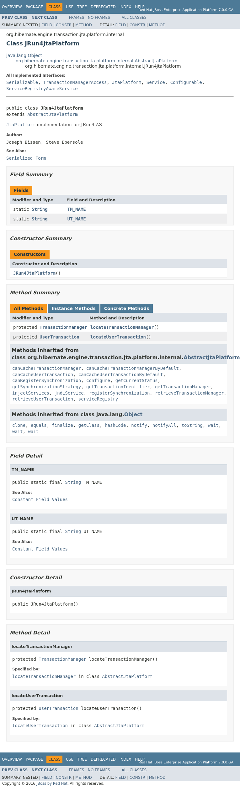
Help (140, 7)
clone (18, 425)
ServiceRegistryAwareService (42, 88)
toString (192, 425)
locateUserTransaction (118, 336)
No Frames (99, 17)
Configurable (186, 82)
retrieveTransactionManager (189, 392)
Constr (64, 25)
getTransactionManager (183, 386)
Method (83, 25)
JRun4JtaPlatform (34, 273)
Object (133, 414)
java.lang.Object (24, 55)
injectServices (30, 392)
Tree (82, 7)
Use (69, 7)
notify (139, 425)
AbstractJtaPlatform (52, 114)
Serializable (22, 82)
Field (46, 25)
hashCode (115, 425)
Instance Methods (73, 308)
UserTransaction (59, 336)
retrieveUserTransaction (42, 398)
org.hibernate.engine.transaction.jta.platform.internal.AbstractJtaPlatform (96, 60)
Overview (12, 7)
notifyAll (164, 425)
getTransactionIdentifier (118, 386)
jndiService (69, 392)
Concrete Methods (126, 308)
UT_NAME (76, 218)
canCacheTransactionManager (46, 368)
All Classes (134, 17)
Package (34, 7)
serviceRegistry (98, 398)
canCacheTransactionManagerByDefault (132, 368)
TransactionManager (63, 327)
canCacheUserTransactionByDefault (120, 374)
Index (125, 7)
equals (39, 425)
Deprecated (103, 7)
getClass (88, 425)
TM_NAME (76, 209)
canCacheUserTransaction (42, 374)
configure (98, 380)
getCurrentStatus (136, 380)
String (40, 209)
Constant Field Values (40, 499)
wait (213, 425)
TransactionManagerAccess (75, 82)
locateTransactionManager (122, 327)
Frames (76, 17)
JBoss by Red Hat (51, 783)
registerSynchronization (119, 392)
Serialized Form (26, 158)
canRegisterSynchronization (46, 380)
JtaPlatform (126, 82)
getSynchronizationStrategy (46, 386)
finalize (62, 425)
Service (156, 82)
